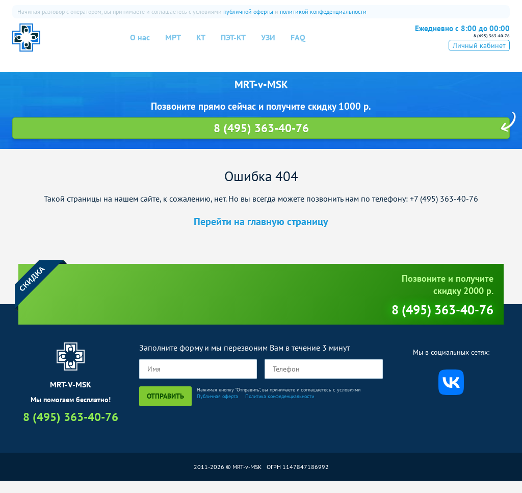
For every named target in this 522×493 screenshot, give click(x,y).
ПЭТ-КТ (233, 43)
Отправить (165, 407)
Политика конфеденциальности (279, 408)
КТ (200, 43)
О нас (140, 43)
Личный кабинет (479, 57)
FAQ (298, 43)
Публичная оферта (217, 408)
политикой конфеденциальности (323, 11)
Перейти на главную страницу (261, 233)
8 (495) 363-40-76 (454, 42)
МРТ (173, 43)
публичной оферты (248, 11)
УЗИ (268, 43)
